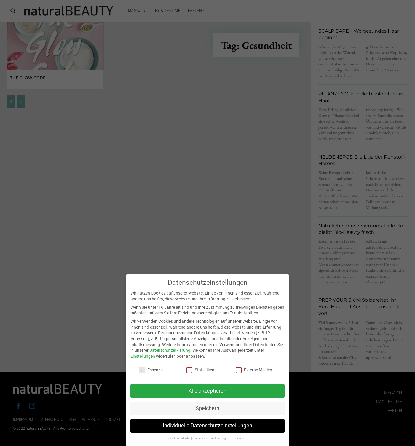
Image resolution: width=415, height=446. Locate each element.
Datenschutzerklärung (169, 357)
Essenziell (152, 377)
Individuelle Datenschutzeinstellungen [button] (207, 432)
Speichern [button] (207, 415)
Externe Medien (254, 377)
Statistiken (200, 377)
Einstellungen (142, 363)
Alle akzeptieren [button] (207, 397)
